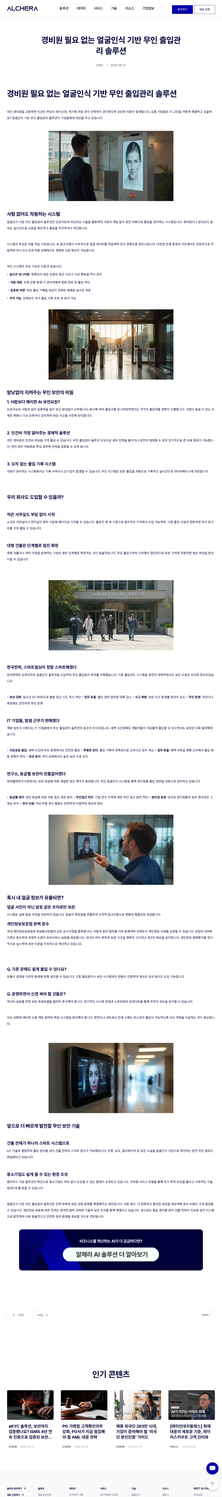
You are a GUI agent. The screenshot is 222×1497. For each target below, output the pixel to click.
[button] (63, 8)
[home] (22, 8)
